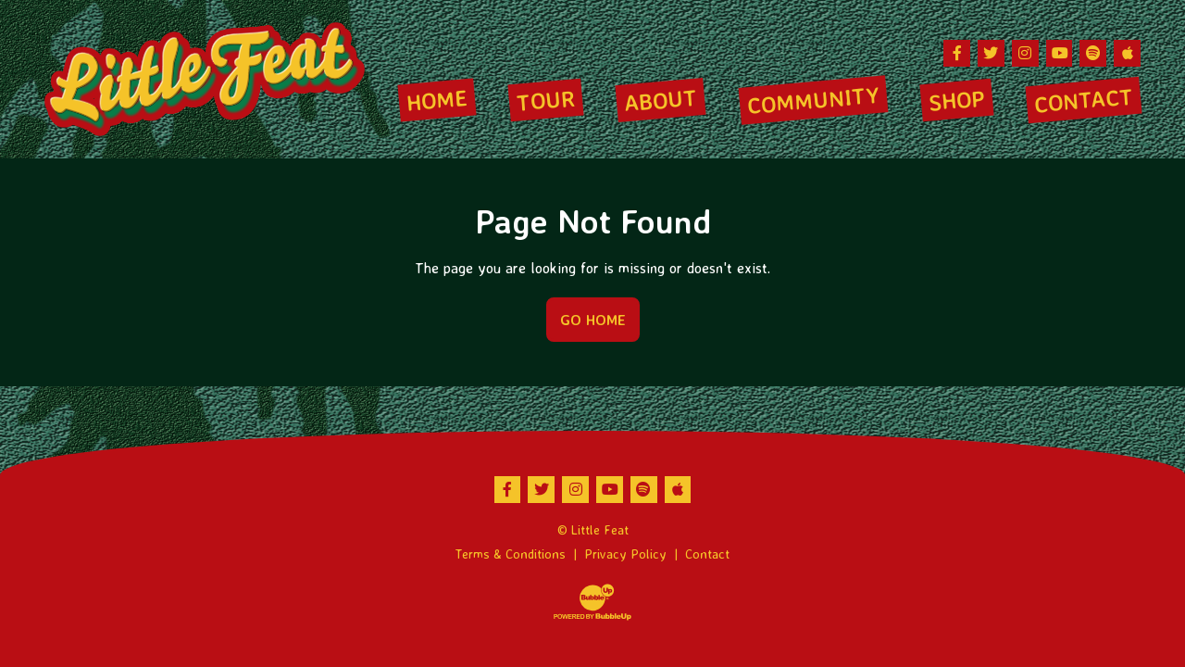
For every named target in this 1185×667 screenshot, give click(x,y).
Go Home (593, 319)
